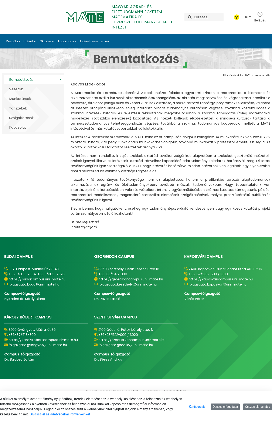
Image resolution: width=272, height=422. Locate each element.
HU (248, 16)
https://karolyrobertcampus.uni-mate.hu (43, 339)
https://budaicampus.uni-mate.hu (36, 279)
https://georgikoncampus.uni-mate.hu (130, 279)
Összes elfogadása (225, 406)
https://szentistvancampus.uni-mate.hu (131, 339)
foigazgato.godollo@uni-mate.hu (125, 344)
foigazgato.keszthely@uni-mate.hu (127, 284)
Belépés (260, 17)
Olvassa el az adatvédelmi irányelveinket (60, 414)
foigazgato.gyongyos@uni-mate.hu (37, 344)
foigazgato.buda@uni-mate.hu (33, 284)
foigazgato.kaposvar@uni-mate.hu (217, 284)
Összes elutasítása (257, 406)
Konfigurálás (197, 406)
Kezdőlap (13, 41)
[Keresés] (208, 17)
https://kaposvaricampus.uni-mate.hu (220, 279)
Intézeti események (94, 41)
